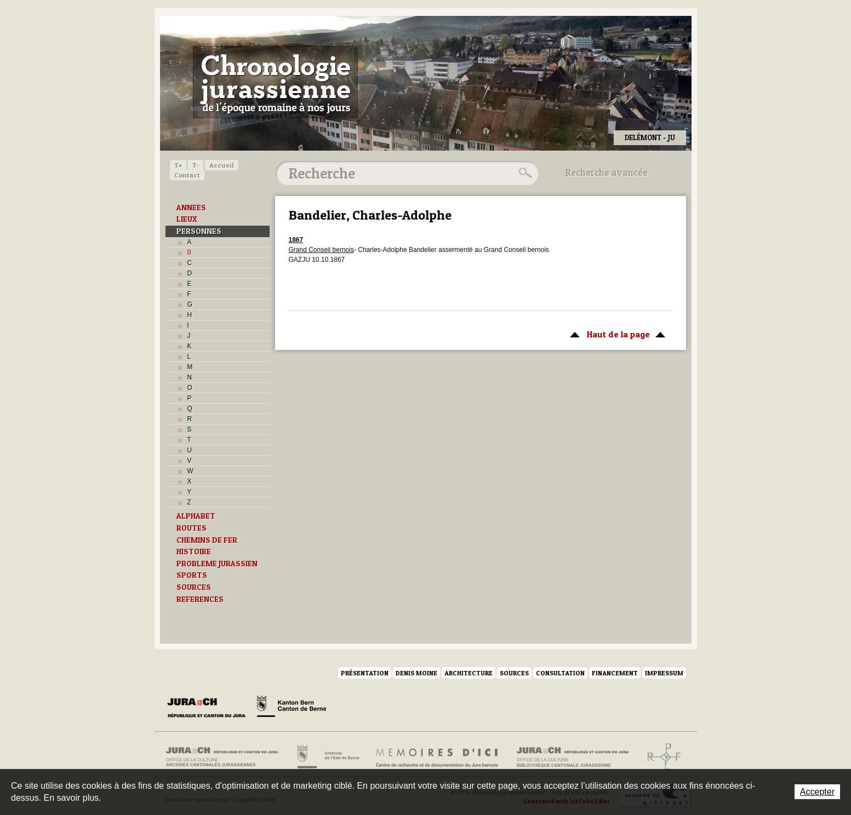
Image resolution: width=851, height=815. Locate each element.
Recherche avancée (607, 172)
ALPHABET (195, 516)
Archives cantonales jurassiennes (226, 757)
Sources (514, 673)
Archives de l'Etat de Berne (327, 757)
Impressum (664, 673)
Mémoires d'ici (437, 757)
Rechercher (524, 173)
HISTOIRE (193, 551)
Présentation (365, 673)
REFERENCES (200, 599)
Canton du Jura (209, 708)
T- (195, 165)
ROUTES (191, 528)
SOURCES (193, 587)
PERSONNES (198, 231)
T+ (178, 165)
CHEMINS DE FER (206, 540)
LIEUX (186, 219)
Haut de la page (615, 334)
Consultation (560, 673)
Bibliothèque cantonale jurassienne (573, 757)
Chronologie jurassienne (275, 82)
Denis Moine (416, 673)
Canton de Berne (291, 708)
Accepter (817, 791)
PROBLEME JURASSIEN (217, 564)
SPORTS (191, 575)
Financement (615, 673)
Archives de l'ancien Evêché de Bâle (660, 757)
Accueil (221, 165)
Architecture (468, 673)
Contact (187, 175)
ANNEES (191, 208)
